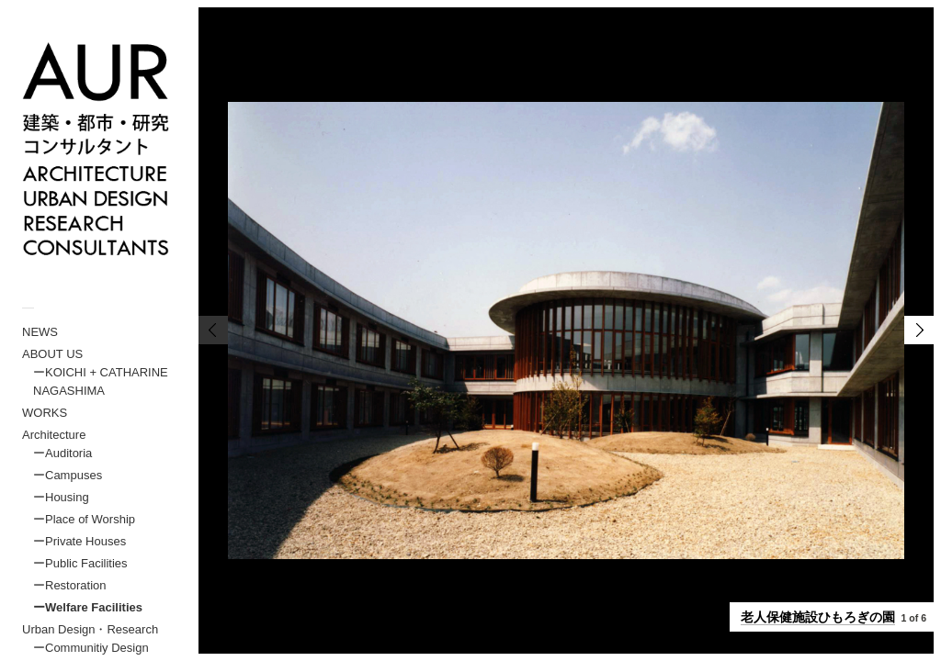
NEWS (40, 332)
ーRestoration (69, 585)
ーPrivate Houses (79, 541)
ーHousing (61, 497)
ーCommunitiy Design (91, 648)
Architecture (53, 435)
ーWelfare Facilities (87, 607)
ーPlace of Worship (84, 519)
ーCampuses (67, 475)
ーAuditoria (62, 453)
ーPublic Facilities (80, 563)
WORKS (44, 413)
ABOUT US (52, 354)
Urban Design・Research (90, 629)
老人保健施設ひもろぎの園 (818, 617)
